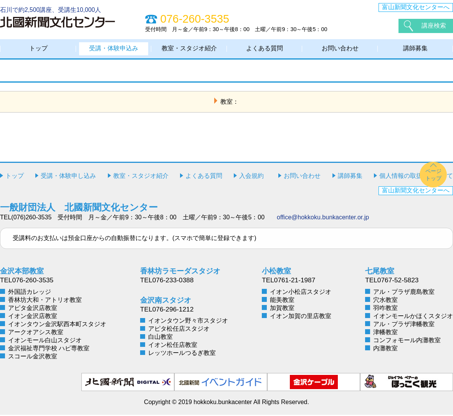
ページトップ (433, 175)
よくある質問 (264, 49)
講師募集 (415, 49)
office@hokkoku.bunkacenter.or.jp (323, 218)
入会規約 (251, 177)
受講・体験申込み (113, 49)
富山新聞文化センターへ (416, 7)
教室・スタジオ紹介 (189, 49)
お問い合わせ (340, 49)
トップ (38, 49)
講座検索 (434, 25)
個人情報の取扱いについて (416, 177)
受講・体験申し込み (68, 177)
